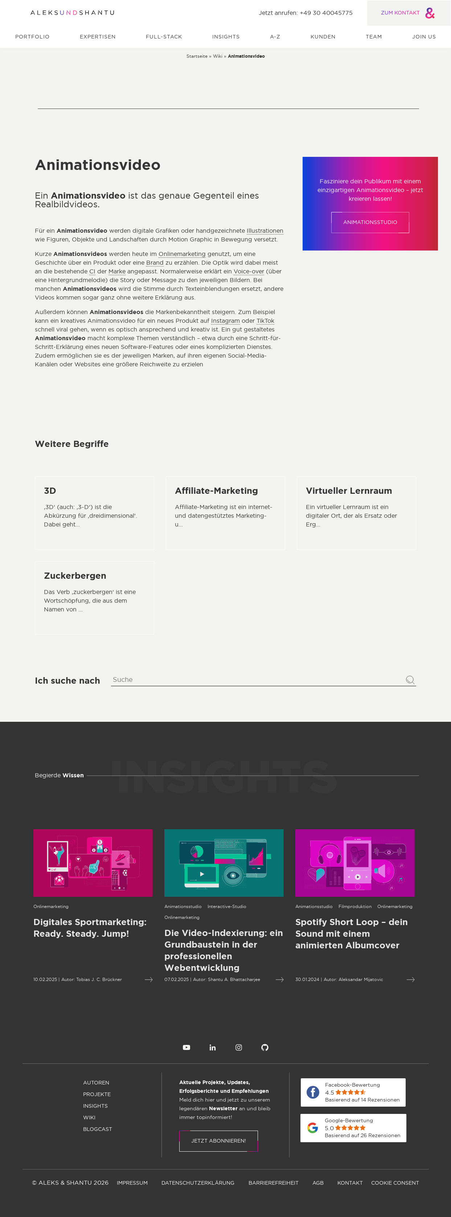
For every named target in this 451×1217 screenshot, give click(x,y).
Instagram (225, 321)
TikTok (265, 321)
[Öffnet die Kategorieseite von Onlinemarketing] (146, 917)
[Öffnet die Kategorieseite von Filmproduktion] (319, 906)
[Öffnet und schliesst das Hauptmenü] (17, 13)
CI (92, 271)
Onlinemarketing (182, 254)
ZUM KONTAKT (409, 13)
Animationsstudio (370, 222)
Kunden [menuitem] (323, 37)
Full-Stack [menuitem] (164, 37)
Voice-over (249, 271)
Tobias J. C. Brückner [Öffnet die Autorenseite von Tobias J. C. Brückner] (63, 979)
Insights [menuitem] (226, 37)
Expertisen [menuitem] (98, 37)
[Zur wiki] (217, 56)
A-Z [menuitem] (275, 37)
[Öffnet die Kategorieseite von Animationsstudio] (147, 906)
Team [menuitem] (374, 37)
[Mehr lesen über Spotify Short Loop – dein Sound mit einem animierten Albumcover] (319, 934)
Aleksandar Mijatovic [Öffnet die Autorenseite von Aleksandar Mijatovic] (325, 979)
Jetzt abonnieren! (218, 1141)
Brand (155, 263)
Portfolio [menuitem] (32, 37)
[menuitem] (186, 1047)
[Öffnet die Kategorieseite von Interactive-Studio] (191, 906)
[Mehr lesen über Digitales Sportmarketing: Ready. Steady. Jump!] (113, 979)
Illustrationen (265, 231)
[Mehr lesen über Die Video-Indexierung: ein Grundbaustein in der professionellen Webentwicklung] (188, 951)
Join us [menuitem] (424, 37)
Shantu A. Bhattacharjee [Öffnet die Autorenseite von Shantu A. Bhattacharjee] (198, 979)
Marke (117, 271)
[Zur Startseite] (72, 13)
